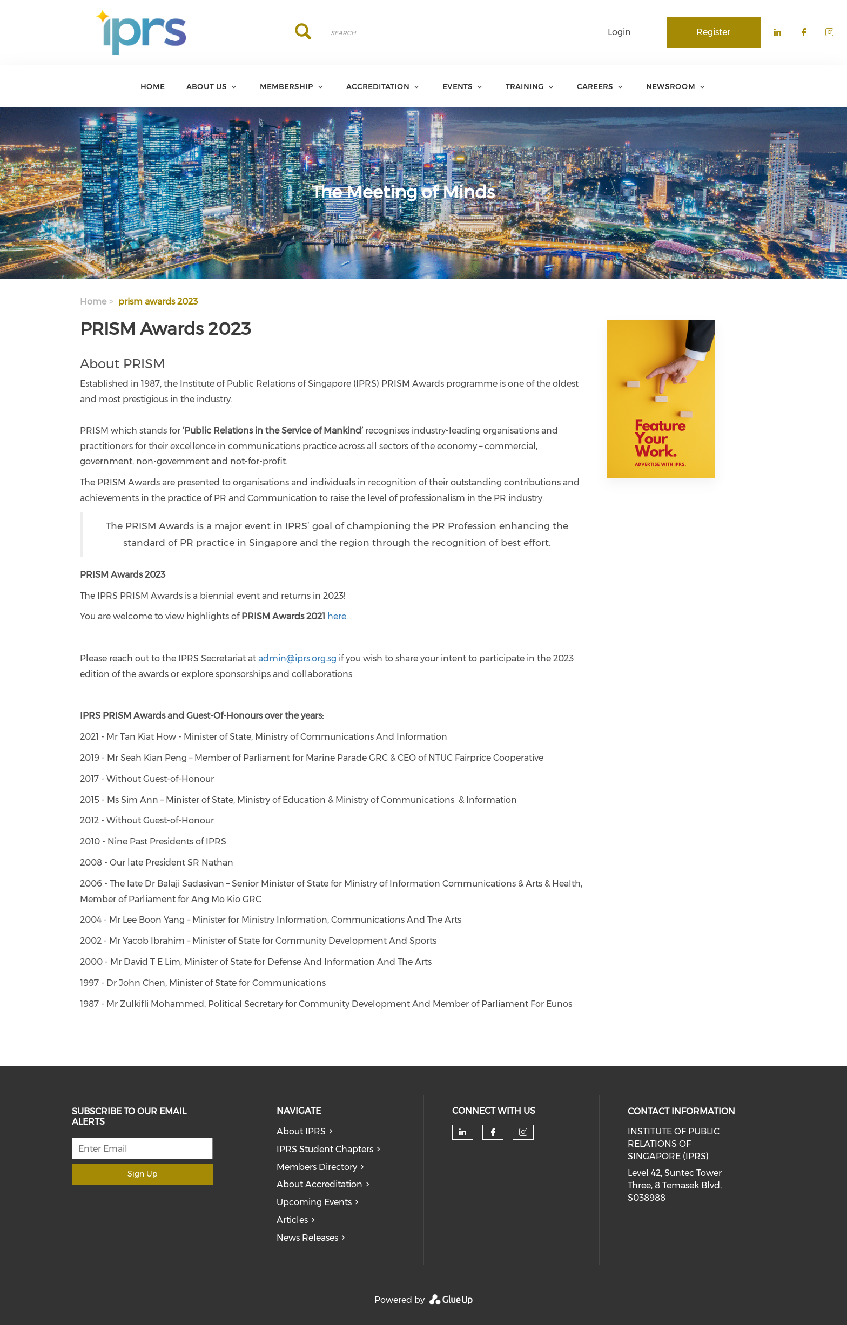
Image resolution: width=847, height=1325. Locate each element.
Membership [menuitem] (286, 86)
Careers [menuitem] (595, 86)
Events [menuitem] (457, 86)
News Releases (307, 1238)
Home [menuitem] (152, 86)
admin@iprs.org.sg (297, 658)
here (336, 616)
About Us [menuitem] (206, 86)
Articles (292, 1220)
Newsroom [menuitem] (670, 86)
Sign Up (142, 1174)
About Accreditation (319, 1184)
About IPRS (301, 1131)
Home (93, 301)
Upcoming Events (314, 1202)
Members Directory (317, 1167)
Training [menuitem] (525, 86)
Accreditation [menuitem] (377, 86)
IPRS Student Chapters (325, 1149)
